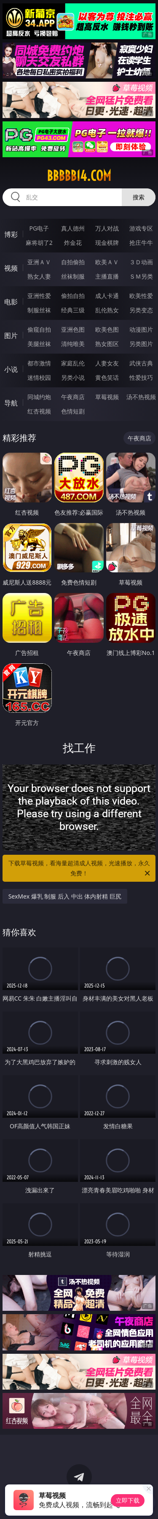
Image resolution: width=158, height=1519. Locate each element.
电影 (11, 301)
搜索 (139, 197)
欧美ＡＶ (107, 262)
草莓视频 (107, 397)
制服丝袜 (39, 310)
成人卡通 (107, 296)
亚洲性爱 (39, 296)
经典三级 (73, 310)
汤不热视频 (141, 397)
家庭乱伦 (73, 363)
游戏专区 (141, 228)
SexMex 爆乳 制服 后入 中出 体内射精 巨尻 (64, 896)
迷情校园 (39, 377)
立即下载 (127, 1500)
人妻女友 (107, 363)
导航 (11, 403)
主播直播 (107, 276)
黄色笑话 (107, 377)
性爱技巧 (141, 377)
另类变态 (141, 310)
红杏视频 (39, 411)
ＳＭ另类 (141, 276)
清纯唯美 (73, 344)
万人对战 (107, 228)
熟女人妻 (39, 276)
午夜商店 (73, 397)
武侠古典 (141, 363)
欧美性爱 (141, 296)
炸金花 (73, 243)
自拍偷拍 (73, 262)
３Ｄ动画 (141, 262)
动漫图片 (141, 329)
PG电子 (39, 228)
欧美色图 (107, 329)
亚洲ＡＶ (39, 262)
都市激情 (39, 363)
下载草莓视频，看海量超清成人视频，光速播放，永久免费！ (80, 868)
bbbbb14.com (79, 175)
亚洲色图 (73, 329)
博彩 (11, 234)
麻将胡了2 (39, 243)
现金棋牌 (107, 243)
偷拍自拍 (73, 296)
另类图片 (141, 344)
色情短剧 (73, 411)
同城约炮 (39, 397)
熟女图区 (107, 344)
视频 (11, 268)
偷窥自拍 (39, 329)
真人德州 (73, 228)
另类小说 (73, 377)
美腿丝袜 (39, 344)
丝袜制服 (73, 276)
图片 (11, 335)
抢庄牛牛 (141, 243)
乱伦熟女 (107, 310)
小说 (11, 369)
